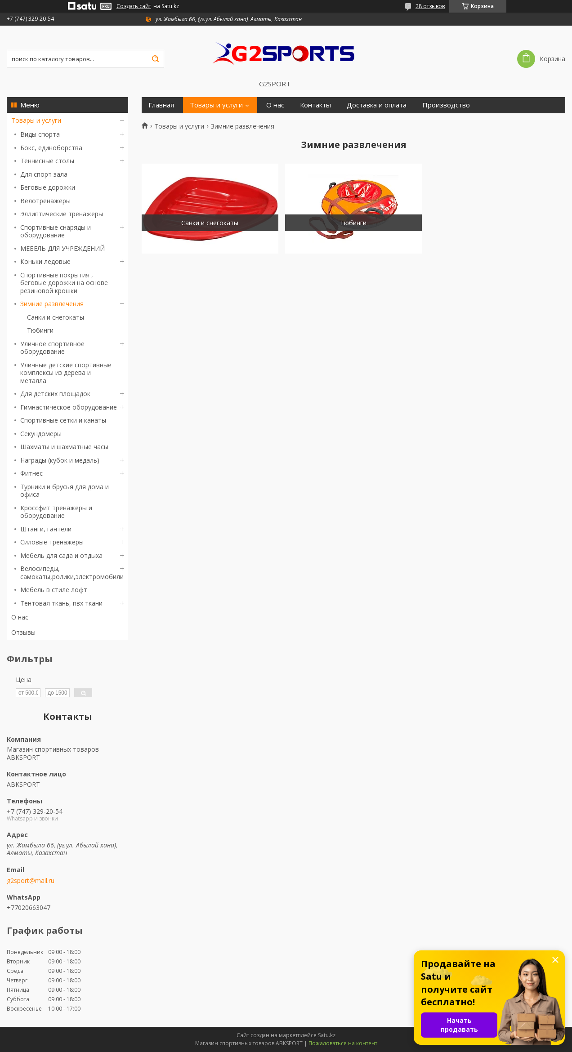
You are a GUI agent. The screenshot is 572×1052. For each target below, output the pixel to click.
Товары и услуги (36, 120)
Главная (161, 105)
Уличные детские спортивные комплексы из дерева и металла (66, 373)
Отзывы (23, 632)
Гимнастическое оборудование (68, 407)
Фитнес (31, 473)
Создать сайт (133, 6)
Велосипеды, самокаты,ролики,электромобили (72, 572)
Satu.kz (326, 1035)
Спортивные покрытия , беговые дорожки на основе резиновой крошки (64, 283)
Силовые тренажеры (52, 542)
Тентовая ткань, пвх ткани (61, 603)
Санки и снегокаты (55, 317)
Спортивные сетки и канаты (63, 420)
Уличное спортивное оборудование (52, 347)
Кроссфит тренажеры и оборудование (56, 512)
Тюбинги (40, 330)
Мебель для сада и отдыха (61, 555)
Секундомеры (41, 433)
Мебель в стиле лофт (53, 589)
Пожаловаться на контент (342, 1043)
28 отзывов (430, 6)
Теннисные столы (47, 160)
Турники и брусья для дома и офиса (64, 490)
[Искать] (155, 59)
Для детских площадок (55, 393)
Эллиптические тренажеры (61, 214)
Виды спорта (40, 134)
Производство (446, 105)
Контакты (315, 105)
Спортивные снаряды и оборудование (55, 231)
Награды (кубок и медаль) (59, 460)
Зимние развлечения (52, 303)
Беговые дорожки (47, 187)
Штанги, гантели (46, 529)
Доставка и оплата (377, 105)
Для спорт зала (43, 174)
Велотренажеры (45, 200)
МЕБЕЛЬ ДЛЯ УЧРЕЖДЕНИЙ (62, 248)
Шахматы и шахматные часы (64, 446)
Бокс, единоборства (51, 147)
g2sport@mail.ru (30, 881)
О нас (19, 617)
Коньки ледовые (45, 261)
